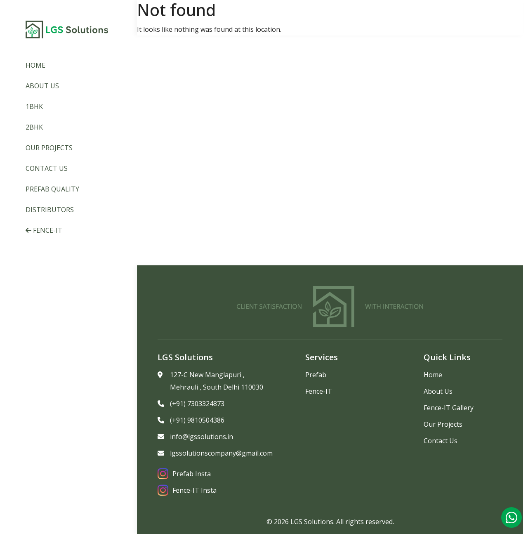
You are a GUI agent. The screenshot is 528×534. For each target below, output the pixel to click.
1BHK (34, 106)
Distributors (50, 209)
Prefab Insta (184, 474)
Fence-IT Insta (187, 490)
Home (35, 65)
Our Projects (49, 147)
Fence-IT (44, 230)
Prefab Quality (52, 189)
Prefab (315, 374)
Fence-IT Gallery (449, 407)
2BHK (34, 127)
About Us (42, 85)
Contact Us (47, 168)
